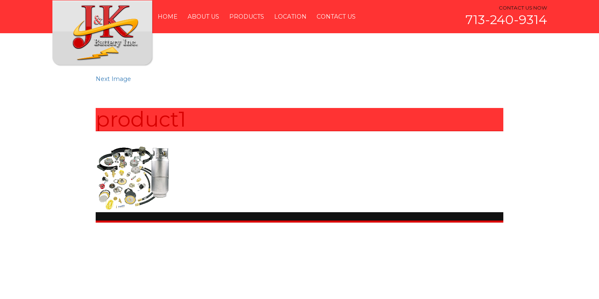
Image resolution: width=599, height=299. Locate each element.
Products (246, 16)
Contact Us (336, 16)
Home (168, 16)
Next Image (113, 79)
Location (290, 16)
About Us (203, 16)
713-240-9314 (506, 19)
